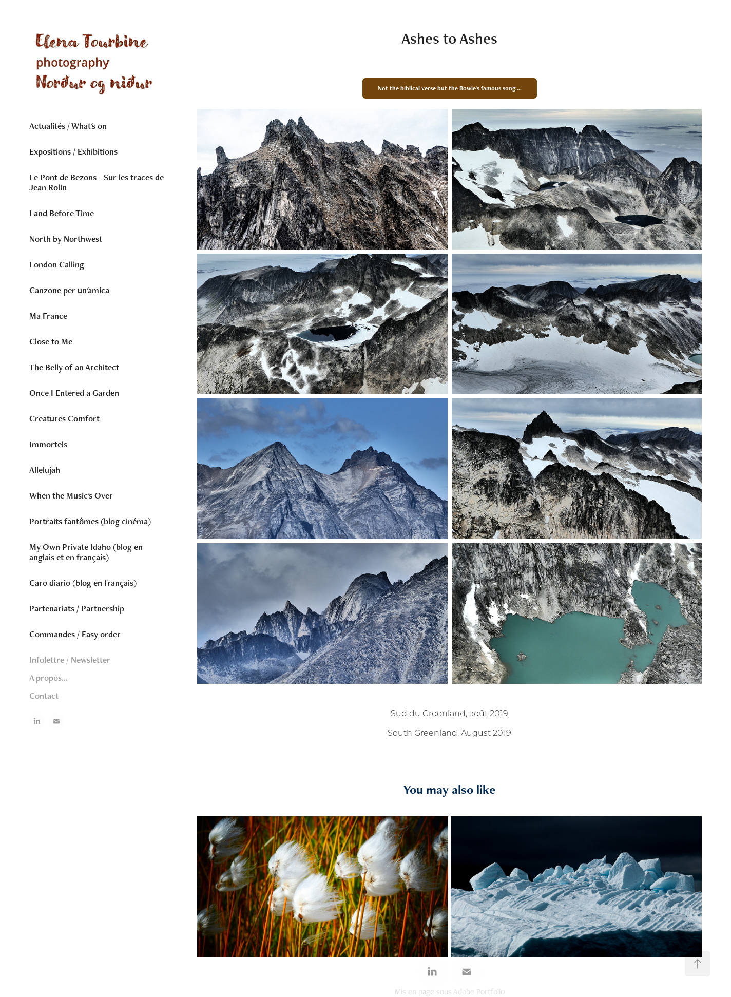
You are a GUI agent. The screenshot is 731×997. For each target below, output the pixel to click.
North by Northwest (65, 238)
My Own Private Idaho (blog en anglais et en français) (86, 552)
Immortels (48, 444)
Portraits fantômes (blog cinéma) (90, 521)
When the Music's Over (71, 495)
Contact (44, 695)
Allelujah (44, 469)
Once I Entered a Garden (74, 392)
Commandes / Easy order (75, 634)
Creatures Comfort (64, 418)
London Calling (56, 264)
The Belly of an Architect (74, 367)
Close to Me (50, 341)
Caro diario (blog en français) (83, 582)
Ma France (48, 315)
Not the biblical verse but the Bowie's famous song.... (450, 88)
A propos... (48, 677)
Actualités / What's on (68, 125)
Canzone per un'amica (69, 290)
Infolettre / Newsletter (69, 659)
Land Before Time (61, 213)
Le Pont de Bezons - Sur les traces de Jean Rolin (96, 182)
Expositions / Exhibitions (73, 151)
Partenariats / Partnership (76, 608)
